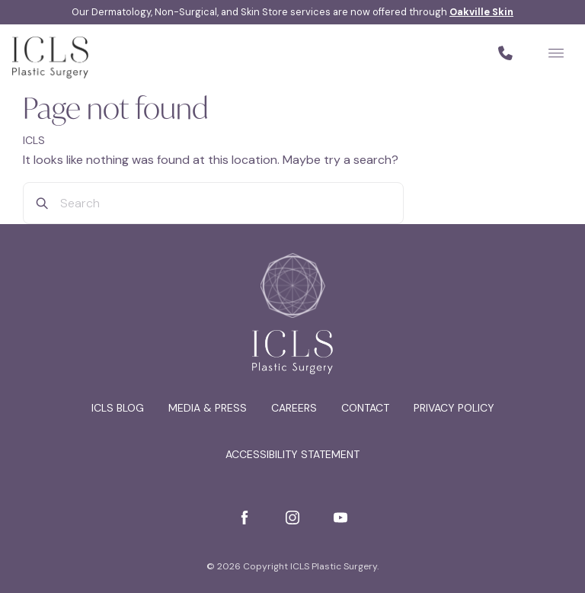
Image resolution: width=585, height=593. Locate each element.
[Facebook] (244, 517)
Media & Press (207, 408)
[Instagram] (292, 517)
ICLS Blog (117, 408)
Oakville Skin (481, 11)
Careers (294, 408)
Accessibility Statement (292, 454)
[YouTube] (340, 517)
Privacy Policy (454, 408)
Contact (365, 408)
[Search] (42, 203)
